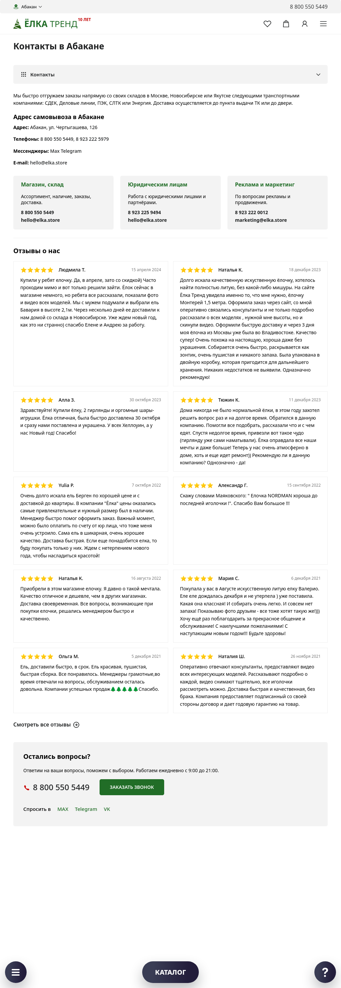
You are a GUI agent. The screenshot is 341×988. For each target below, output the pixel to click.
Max (55, 151)
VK (107, 809)
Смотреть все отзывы (46, 724)
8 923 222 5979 (92, 139)
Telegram (71, 151)
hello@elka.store (48, 162)
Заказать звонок (132, 787)
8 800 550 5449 (56, 139)
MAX (62, 809)
